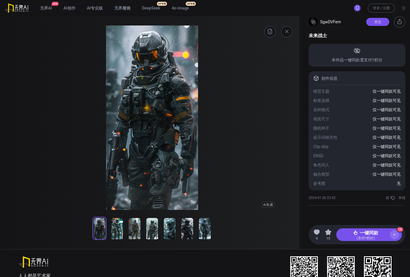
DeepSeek (151, 8)
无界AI (46, 8)
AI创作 (69, 8)
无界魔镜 (122, 8)
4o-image (180, 8)
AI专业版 (95, 8)
